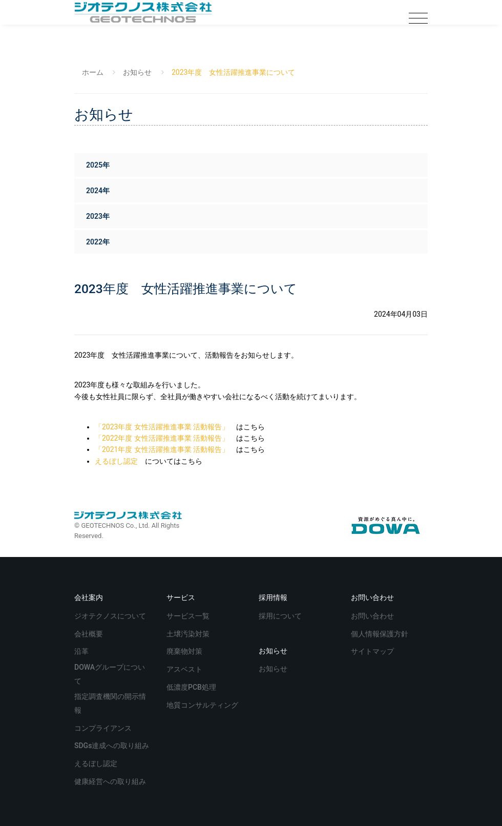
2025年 (98, 165)
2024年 (98, 191)
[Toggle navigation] (418, 18)
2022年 (98, 242)
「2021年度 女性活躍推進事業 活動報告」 (162, 449)
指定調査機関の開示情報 (110, 703)
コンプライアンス (103, 727)
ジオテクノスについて (111, 615)
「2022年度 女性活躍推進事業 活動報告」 (162, 438)
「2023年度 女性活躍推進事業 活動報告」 (162, 427)
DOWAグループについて (109, 674)
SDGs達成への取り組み (112, 744)
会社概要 (89, 633)
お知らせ (137, 72)
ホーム (92, 72)
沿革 (82, 650)
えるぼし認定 (116, 461)
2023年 (98, 216)
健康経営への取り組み (111, 780)
